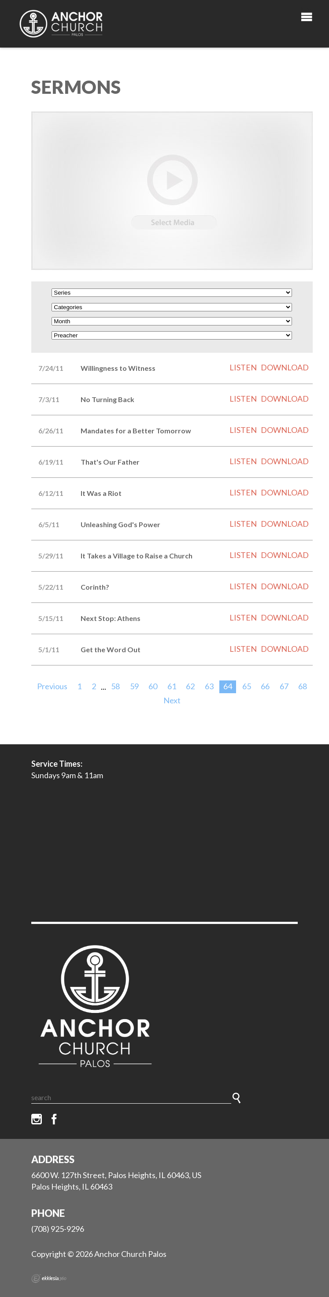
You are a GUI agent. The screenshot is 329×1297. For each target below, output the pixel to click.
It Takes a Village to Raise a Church (136, 555)
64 (227, 686)
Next (172, 700)
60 (152, 686)
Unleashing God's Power (120, 524)
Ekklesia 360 (49, 1278)
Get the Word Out (110, 649)
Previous (52, 686)
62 (190, 686)
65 (246, 686)
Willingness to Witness (118, 368)
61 (171, 686)
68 (302, 686)
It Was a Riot (101, 493)
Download (285, 367)
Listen (243, 367)
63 (209, 686)
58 (115, 686)
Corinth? (95, 587)
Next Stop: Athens (110, 618)
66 (265, 686)
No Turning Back (107, 399)
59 (134, 686)
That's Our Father (110, 462)
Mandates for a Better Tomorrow (136, 430)
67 (284, 686)
